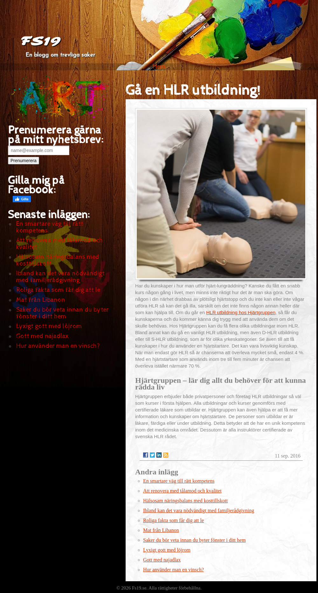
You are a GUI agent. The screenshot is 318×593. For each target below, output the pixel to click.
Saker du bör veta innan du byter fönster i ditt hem (62, 313)
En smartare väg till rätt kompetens (49, 227)
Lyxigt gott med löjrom (49, 326)
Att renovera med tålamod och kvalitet (59, 244)
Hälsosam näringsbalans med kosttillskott (57, 260)
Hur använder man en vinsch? (58, 346)
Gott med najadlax (42, 336)
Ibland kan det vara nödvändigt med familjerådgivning (60, 277)
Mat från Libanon (40, 300)
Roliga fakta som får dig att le (58, 290)
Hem (159, 66)
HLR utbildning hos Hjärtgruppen (240, 312)
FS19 (40, 41)
